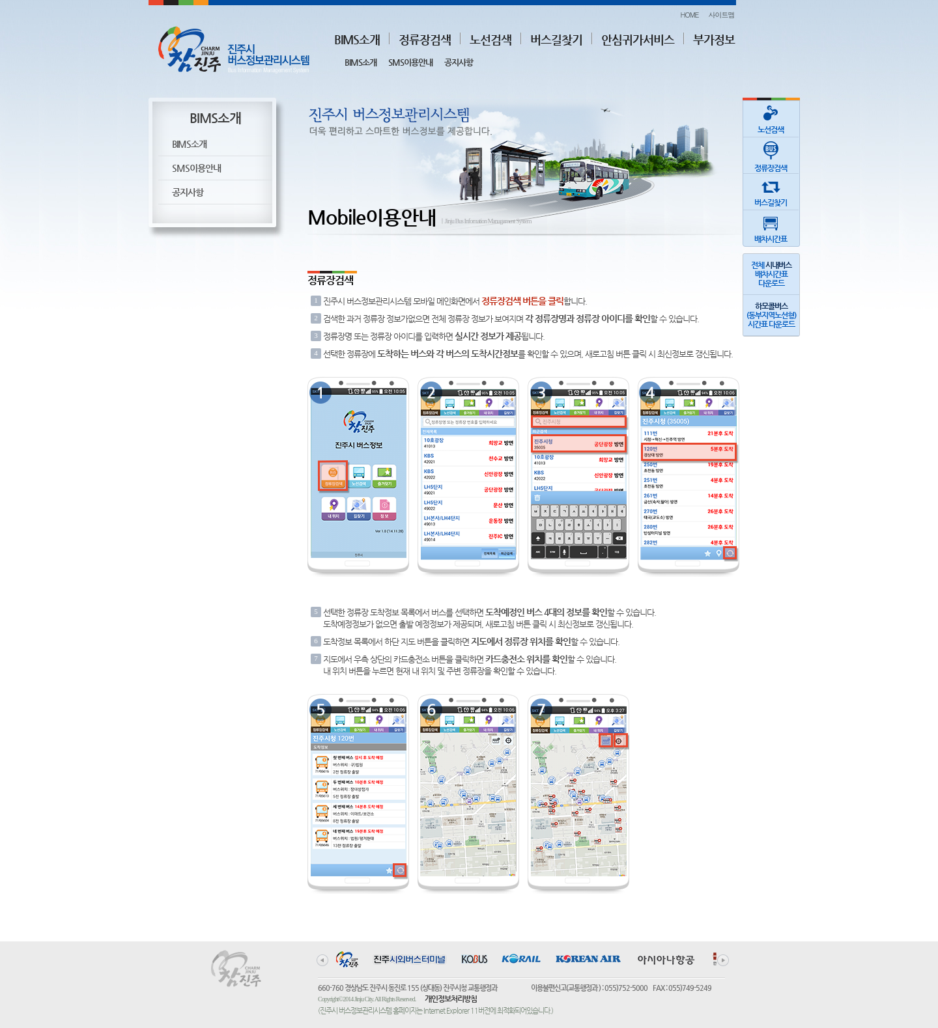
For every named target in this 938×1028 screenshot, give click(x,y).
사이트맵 (722, 15)
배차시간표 (770, 226)
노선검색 (490, 39)
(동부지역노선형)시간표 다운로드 (771, 315)
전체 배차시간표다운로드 (771, 274)
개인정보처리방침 (451, 998)
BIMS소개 (357, 39)
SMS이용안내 (410, 62)
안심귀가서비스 (637, 39)
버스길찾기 (556, 39)
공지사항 (458, 62)
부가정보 (714, 39)
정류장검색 (425, 39)
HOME (689, 15)
